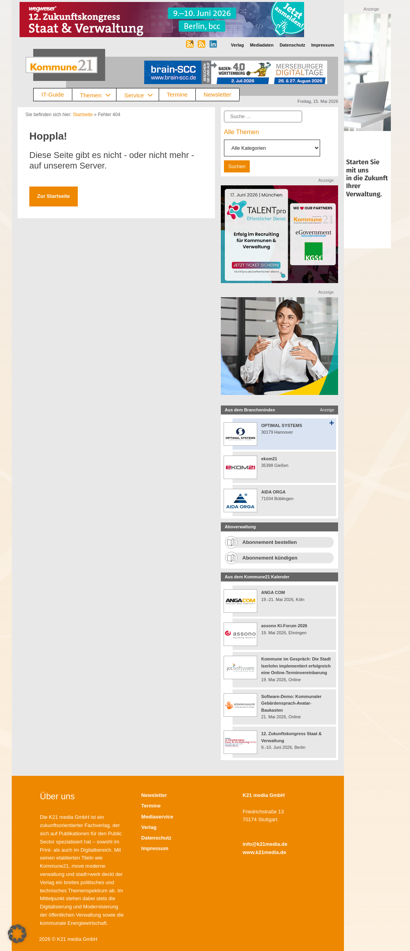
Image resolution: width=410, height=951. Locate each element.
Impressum (154, 848)
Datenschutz (156, 838)
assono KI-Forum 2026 (284, 625)
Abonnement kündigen (269, 558)
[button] (17, 934)
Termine (177, 94)
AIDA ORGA (273, 492)
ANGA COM (273, 592)
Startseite (83, 114)
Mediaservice (157, 817)
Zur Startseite (53, 196)
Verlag (148, 827)
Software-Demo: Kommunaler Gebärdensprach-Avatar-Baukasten (291, 703)
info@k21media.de (265, 844)
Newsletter (217, 94)
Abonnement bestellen (269, 542)
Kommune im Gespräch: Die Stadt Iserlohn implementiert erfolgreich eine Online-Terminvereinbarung (296, 666)
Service (141, 94)
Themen (98, 94)
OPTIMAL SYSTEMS (281, 425)
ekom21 (269, 458)
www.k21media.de (264, 852)
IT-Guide (52, 94)
